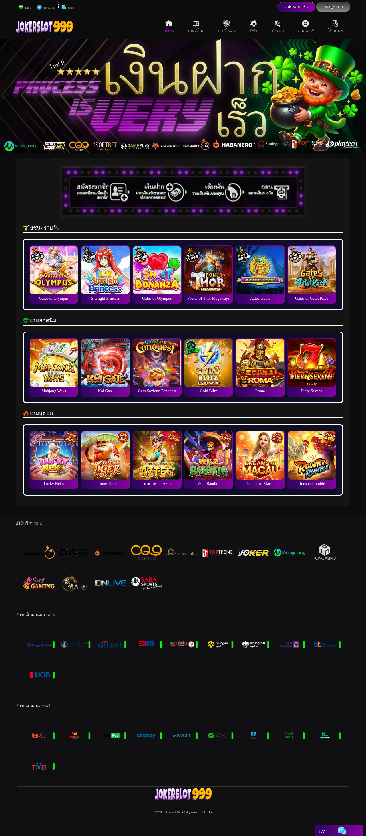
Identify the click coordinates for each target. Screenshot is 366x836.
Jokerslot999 (171, 812)
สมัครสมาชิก (296, 7)
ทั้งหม (169, 26)
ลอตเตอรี (306, 26)
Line (25, 7)
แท (332, 831)
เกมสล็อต (196, 26)
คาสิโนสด (227, 26)
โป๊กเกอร (335, 26)
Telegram (46, 7)
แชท (67, 7)
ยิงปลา (278, 26)
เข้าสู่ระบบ (333, 7)
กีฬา (254, 26)
